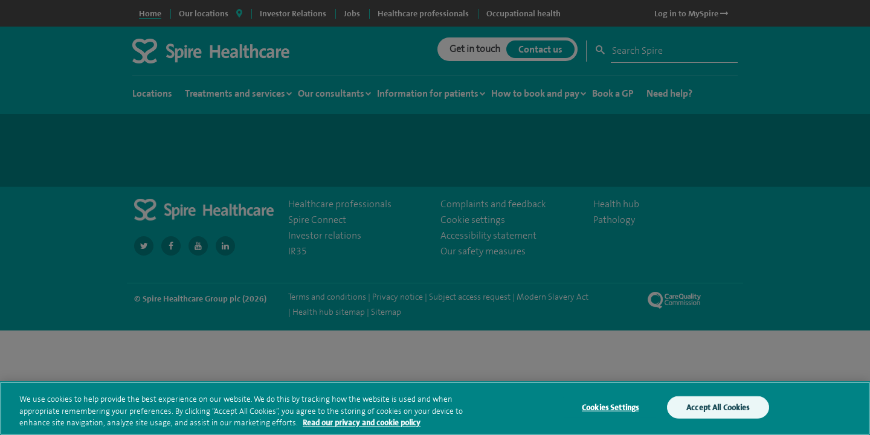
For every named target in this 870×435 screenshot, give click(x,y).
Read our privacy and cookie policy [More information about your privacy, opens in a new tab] (361, 425)
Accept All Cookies (717, 409)
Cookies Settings (610, 409)
